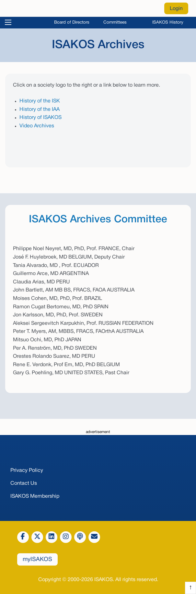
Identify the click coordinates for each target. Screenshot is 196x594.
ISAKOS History (167, 22)
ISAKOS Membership (34, 496)
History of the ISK (39, 101)
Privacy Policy (26, 470)
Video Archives (36, 126)
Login (176, 8)
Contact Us (23, 483)
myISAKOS (37, 559)
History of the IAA (39, 109)
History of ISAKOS (40, 117)
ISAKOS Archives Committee (98, 219)
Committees (115, 22)
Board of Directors (71, 22)
